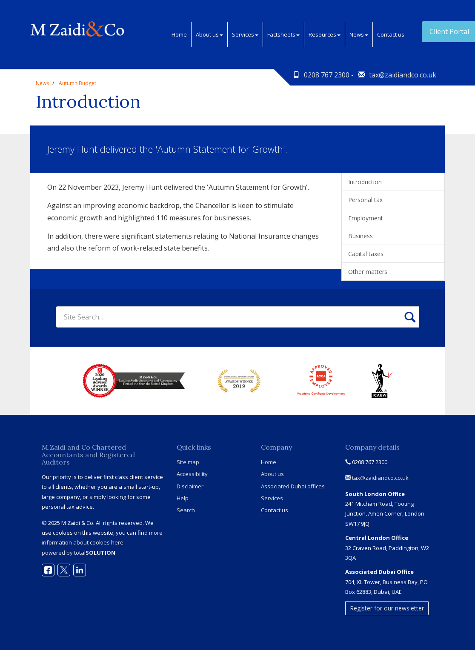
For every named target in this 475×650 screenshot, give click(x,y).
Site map (188, 462)
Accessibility (192, 474)
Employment (365, 218)
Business (360, 236)
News (358, 34)
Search (186, 510)
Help (183, 498)
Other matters (367, 272)
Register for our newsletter (387, 608)
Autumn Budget (77, 83)
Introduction (365, 182)
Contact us (390, 34)
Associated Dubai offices (293, 486)
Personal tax (365, 200)
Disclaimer (190, 486)
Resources (325, 34)
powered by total (78, 552)
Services (245, 34)
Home (179, 34)
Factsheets (283, 34)
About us (209, 34)
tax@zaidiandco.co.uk (402, 75)
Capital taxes (365, 254)
